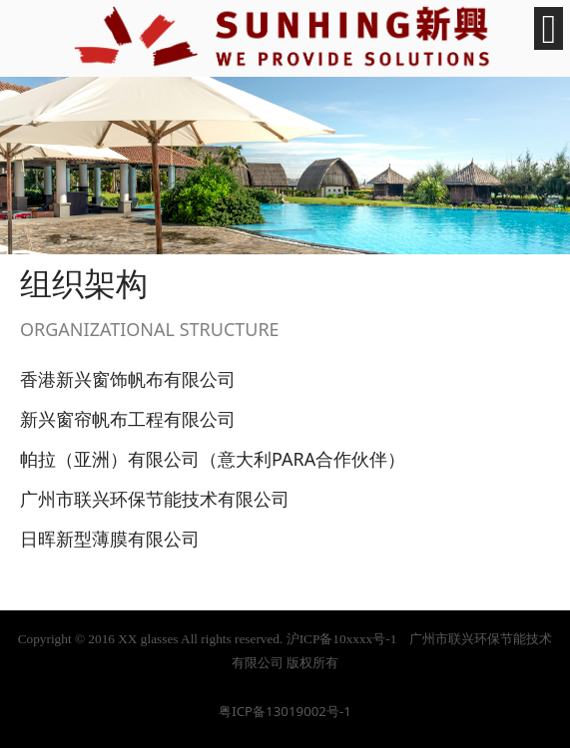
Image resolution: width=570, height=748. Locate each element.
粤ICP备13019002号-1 (285, 711)
